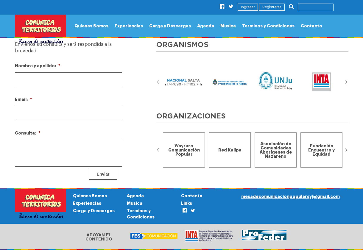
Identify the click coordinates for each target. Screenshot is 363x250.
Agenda (205, 26)
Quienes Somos (91, 26)
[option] (184, 82)
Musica (228, 26)
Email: (23, 99)
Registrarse (271, 7)
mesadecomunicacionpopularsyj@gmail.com (290, 196)
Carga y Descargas (170, 26)
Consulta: (27, 133)
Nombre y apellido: (37, 66)
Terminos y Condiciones (268, 26)
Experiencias (129, 26)
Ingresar (248, 7)
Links (186, 203)
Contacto (311, 26)
